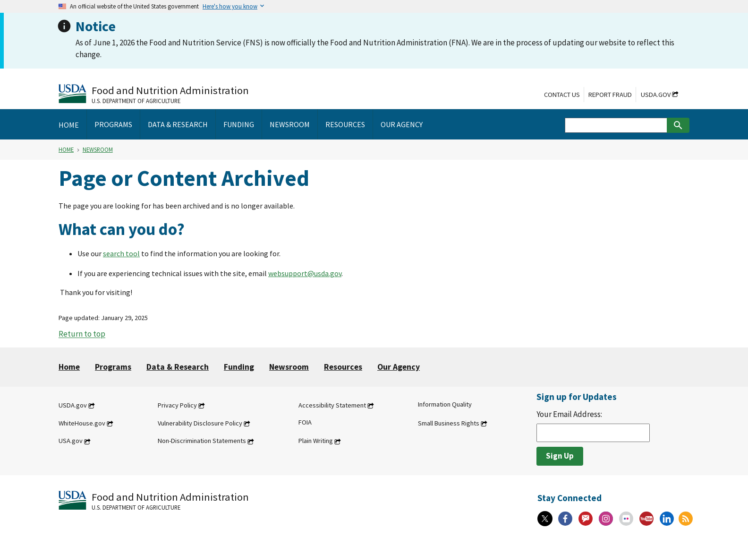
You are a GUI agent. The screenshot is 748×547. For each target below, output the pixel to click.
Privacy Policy (177, 405)
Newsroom (98, 149)
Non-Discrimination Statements (202, 441)
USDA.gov (656, 94)
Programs (113, 367)
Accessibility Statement (332, 405)
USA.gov (71, 441)
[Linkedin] (666, 518)
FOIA (305, 422)
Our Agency (398, 367)
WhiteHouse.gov (82, 423)
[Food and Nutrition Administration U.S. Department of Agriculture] (154, 94)
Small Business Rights (448, 423)
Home (66, 149)
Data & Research (177, 367)
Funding (239, 367)
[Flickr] (626, 518)
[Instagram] (605, 518)
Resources (343, 367)
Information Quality (445, 404)
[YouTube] (646, 518)
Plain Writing (315, 441)
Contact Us (562, 94)
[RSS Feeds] (685, 518)
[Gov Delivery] (585, 518)
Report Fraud (610, 94)
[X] (544, 518)
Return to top (82, 334)
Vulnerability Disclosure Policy (200, 423)
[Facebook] (565, 518)
